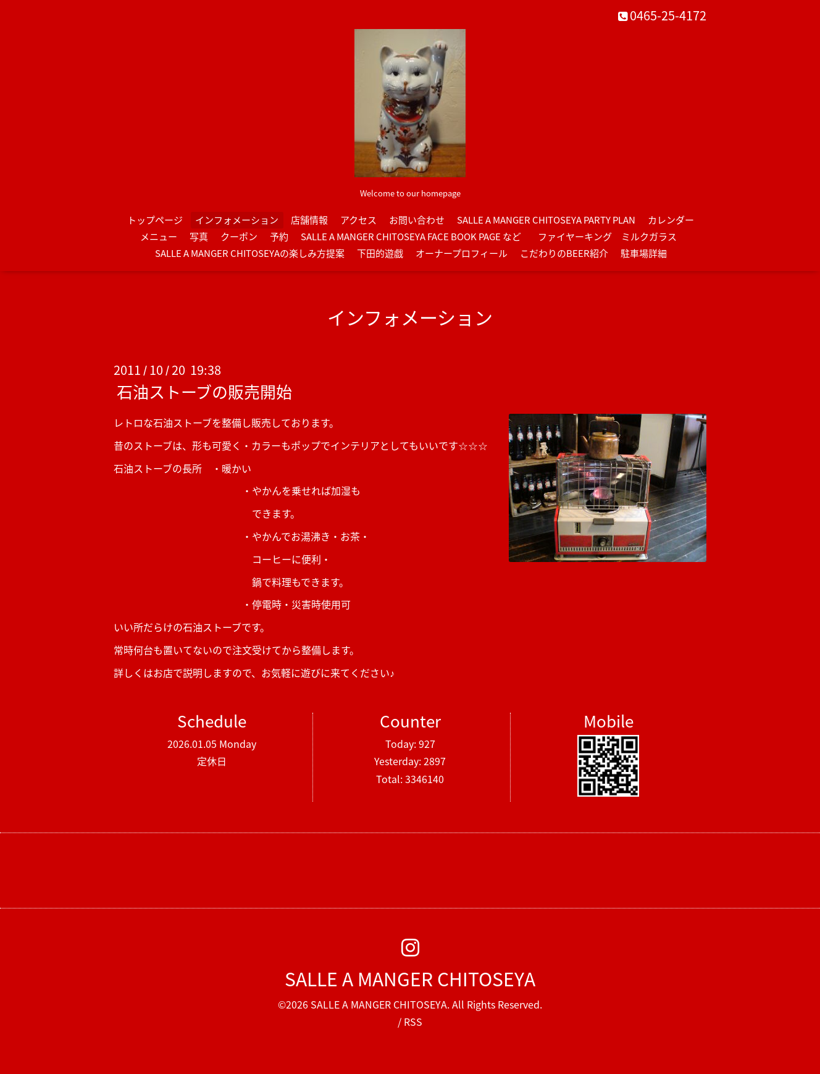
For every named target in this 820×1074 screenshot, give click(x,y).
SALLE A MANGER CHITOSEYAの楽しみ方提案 (250, 253)
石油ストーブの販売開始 (204, 391)
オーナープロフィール (462, 253)
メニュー (158, 236)
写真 (199, 236)
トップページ (155, 220)
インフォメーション (236, 220)
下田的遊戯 (380, 253)
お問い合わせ (417, 220)
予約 (279, 236)
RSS (413, 1021)
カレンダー (671, 220)
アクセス (358, 220)
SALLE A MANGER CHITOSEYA (410, 978)
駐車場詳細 (644, 253)
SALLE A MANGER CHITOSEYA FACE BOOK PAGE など (411, 236)
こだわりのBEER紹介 (564, 253)
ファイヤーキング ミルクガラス (612, 236)
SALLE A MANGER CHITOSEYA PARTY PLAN (546, 220)
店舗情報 (309, 220)
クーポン (238, 236)
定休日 (212, 760)
